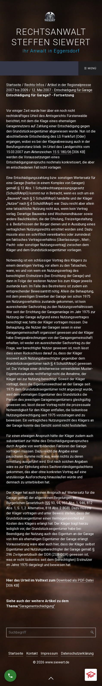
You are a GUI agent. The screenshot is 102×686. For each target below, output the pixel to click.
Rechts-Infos (34, 85)
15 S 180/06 (62, 152)
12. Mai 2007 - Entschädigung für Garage (61, 90)
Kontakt (32, 653)
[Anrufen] (10, 676)
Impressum (49, 653)
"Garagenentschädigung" (37, 606)
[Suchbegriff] (51, 632)
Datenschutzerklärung (77, 653)
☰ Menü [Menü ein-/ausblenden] (90, 68)
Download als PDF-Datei (75, 580)
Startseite (13, 85)
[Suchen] (92, 632)
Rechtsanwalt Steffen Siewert (50, 37)
